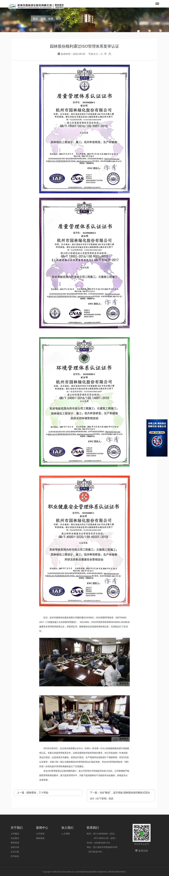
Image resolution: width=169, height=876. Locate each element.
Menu (157, 2)
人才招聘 (65, 833)
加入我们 (67, 827)
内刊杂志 (15, 856)
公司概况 (15, 833)
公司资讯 (40, 833)
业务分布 (15, 847)
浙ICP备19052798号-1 (117, 872)
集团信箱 (141, 850)
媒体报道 (40, 838)
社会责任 (15, 838)
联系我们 (93, 827)
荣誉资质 (15, 842)
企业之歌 (15, 851)
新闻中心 (42, 827)
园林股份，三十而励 (37, 792)
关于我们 (17, 827)
